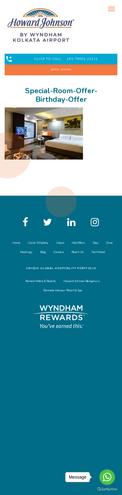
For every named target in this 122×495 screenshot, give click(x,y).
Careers (59, 252)
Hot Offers (78, 243)
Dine (109, 243)
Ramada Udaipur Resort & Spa (62, 290)
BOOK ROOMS (61, 69)
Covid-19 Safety (38, 243)
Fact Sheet (98, 252)
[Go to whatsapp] (107, 477)
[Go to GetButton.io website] (107, 489)
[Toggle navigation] (111, 8)
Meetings (26, 252)
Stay (95, 243)
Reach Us (78, 252)
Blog (43, 252)
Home (16, 243)
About (60, 243)
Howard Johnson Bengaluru (81, 281)
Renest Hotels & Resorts (40, 281)
